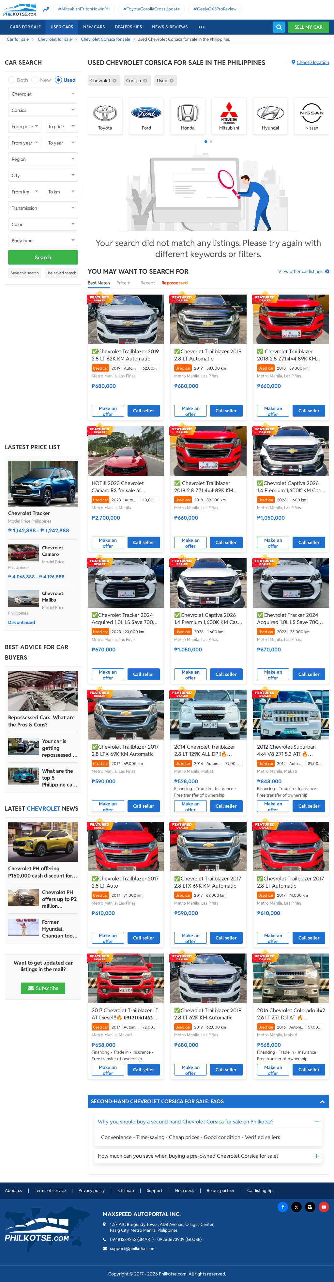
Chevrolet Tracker (29, 513)
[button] (206, 141)
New (45, 80)
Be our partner (221, 1190)
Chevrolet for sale (55, 39)
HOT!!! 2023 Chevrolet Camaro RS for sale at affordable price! (118, 487)
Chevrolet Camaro (52, 551)
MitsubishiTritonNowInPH (86, 9)
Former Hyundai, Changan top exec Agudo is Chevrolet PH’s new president (59, 929)
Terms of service (50, 1190)
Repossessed (174, 283)
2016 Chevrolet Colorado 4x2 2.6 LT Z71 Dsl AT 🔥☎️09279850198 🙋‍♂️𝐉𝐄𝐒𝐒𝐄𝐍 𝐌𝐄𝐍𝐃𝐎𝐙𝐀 (291, 1014)
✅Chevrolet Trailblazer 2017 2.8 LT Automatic (290, 882)
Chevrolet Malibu (52, 596)
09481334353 (123, 1239)
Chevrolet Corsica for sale (105, 39)
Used (70, 80)
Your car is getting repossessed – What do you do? (59, 748)
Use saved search (61, 272)
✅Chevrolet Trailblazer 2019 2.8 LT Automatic (207, 355)
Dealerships (128, 27)
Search (43, 257)
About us (13, 1190)
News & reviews (170, 27)
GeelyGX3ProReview (216, 9)
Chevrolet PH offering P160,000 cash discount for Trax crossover (40, 872)
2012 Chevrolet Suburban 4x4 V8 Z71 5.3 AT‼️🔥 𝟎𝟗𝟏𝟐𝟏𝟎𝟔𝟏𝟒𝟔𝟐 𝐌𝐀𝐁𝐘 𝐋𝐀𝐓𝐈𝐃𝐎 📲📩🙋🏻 (286, 750)
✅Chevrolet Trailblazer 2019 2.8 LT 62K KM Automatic (125, 355)
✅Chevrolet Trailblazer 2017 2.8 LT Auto (125, 882)
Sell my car (309, 27)
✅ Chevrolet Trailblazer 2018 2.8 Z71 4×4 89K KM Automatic (286, 355)
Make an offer (108, 411)
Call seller (143, 411)
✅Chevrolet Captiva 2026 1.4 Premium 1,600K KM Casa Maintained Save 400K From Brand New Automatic (290, 487)
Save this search (25, 272)
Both (22, 80)
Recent (148, 283)
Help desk (184, 1190)
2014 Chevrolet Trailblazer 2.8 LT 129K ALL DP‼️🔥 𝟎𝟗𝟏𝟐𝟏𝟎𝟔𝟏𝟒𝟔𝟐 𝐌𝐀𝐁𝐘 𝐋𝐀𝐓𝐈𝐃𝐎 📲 (204, 750)
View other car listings (300, 271)
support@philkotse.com (133, 1248)
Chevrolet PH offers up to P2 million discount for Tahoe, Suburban (59, 899)
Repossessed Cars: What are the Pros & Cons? (41, 721)
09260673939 (171, 1239)
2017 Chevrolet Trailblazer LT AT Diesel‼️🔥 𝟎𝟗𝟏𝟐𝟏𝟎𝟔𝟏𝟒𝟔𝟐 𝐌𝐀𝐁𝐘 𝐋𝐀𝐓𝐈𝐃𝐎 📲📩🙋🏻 (125, 1014)
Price (125, 283)
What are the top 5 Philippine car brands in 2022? (58, 778)
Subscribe (43, 988)
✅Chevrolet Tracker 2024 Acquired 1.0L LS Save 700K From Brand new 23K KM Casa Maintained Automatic (124, 619)
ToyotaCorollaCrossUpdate (153, 9)
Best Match (99, 283)
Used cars (62, 27)
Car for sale (18, 39)
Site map (125, 1190)
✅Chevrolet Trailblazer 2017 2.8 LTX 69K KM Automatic (125, 750)
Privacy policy (92, 1190)
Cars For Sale (25, 27)
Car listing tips (261, 1190)
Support (154, 1190)
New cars (94, 27)
